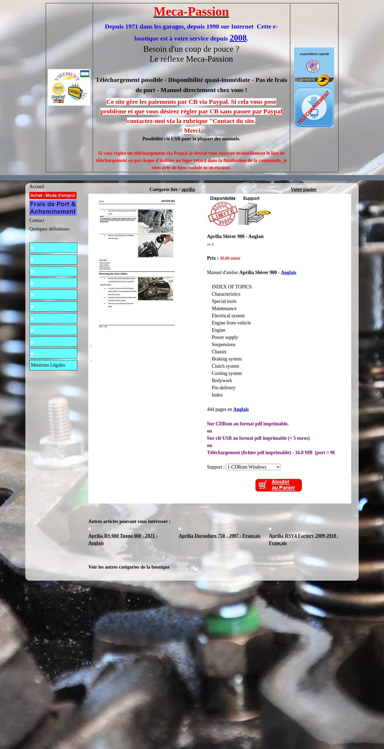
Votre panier (304, 189)
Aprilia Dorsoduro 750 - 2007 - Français (220, 535)
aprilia (188, 189)
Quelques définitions (49, 229)
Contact (36, 220)
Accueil (36, 186)
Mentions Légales (48, 365)
